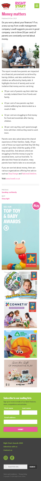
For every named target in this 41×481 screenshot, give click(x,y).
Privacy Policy (23, 474)
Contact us (7, 450)
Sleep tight (6, 199)
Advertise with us (10, 447)
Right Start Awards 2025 (13, 443)
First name (8, 408)
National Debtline (29, 174)
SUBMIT (20, 429)
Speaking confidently (9, 192)
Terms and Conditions (10, 474)
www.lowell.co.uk (13, 179)
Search (32, 467)
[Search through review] (15, 466)
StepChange (13, 174)
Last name (26, 408)
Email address (10, 418)
